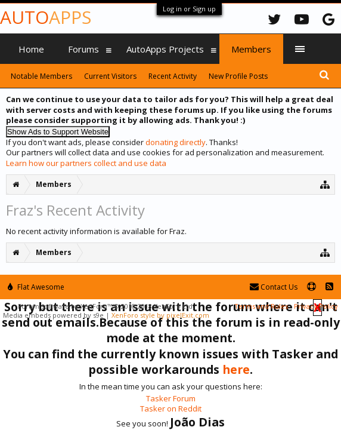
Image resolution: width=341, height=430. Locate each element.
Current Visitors (110, 76)
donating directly (175, 142)
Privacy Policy (316, 306)
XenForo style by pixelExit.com (160, 315)
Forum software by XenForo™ (106, 306)
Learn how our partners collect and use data (86, 163)
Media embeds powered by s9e (53, 315)
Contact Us (273, 287)
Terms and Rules (261, 306)
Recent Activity (172, 76)
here (236, 369)
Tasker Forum (171, 398)
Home (31, 49)
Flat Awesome (36, 287)
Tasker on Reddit (171, 408)
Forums (83, 49)
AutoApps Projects (165, 49)
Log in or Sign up (189, 8)
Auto (45, 17)
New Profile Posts (238, 76)
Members (251, 49)
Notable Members (41, 76)
